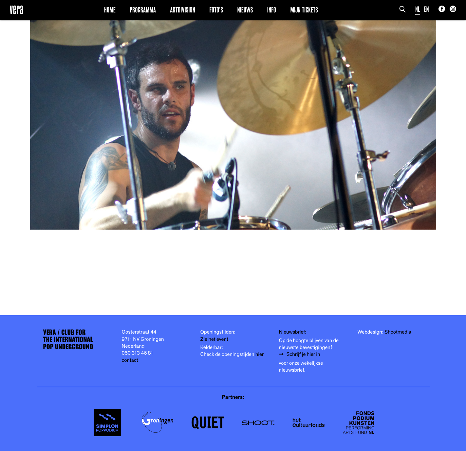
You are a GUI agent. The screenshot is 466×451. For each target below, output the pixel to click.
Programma (143, 9)
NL (417, 9)
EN (426, 9)
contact (130, 360)
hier (259, 354)
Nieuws (245, 9)
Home (110, 9)
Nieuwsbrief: (293, 332)
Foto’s (216, 9)
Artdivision (182, 9)
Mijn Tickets (304, 9)
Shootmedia (397, 332)
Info (271, 9)
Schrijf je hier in (303, 354)
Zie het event (214, 339)
